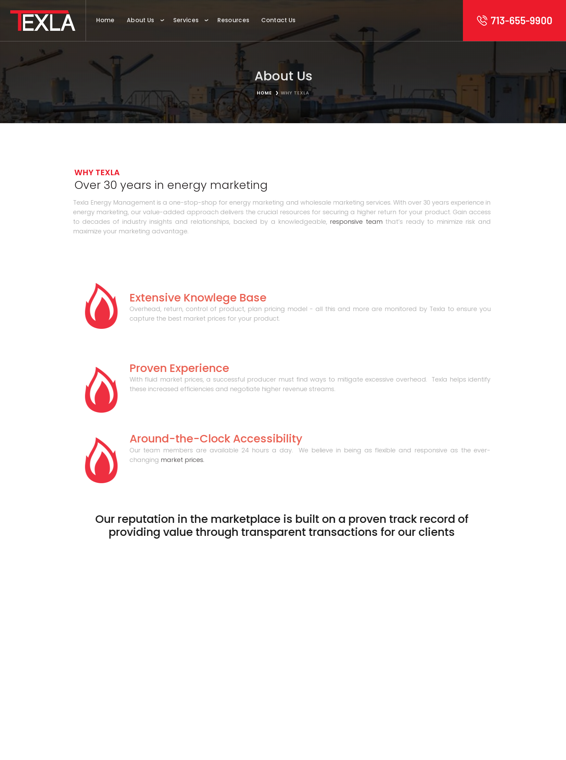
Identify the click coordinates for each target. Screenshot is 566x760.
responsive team (350, 220)
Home (264, 93)
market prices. (176, 458)
